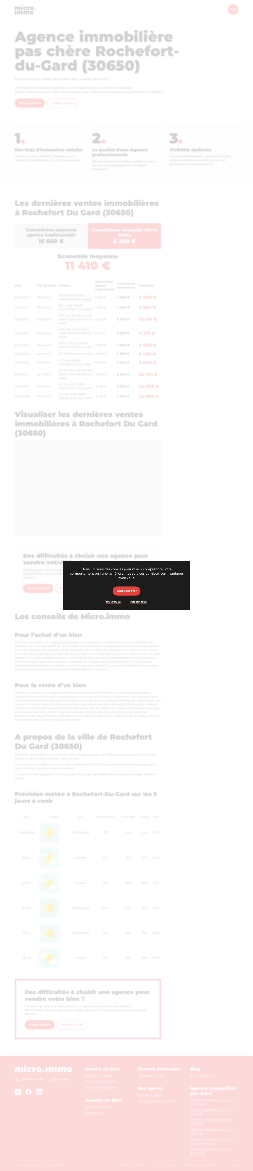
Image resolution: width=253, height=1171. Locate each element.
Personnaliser (138, 601)
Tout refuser (113, 601)
